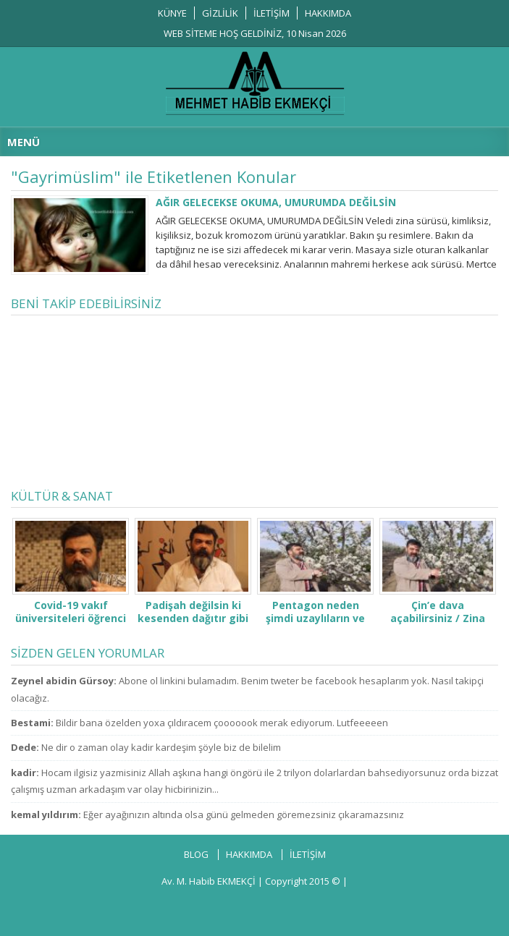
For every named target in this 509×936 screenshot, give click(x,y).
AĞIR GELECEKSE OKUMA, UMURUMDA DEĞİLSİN (276, 202)
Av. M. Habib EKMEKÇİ (208, 881)
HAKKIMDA (328, 13)
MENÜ (23, 142)
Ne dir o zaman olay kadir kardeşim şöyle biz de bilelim (161, 747)
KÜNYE (172, 13)
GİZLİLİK (220, 13)
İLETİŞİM (271, 13)
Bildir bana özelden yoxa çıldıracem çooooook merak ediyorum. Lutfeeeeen (222, 722)
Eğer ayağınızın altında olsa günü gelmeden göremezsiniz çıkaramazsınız (243, 814)
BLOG (196, 854)
